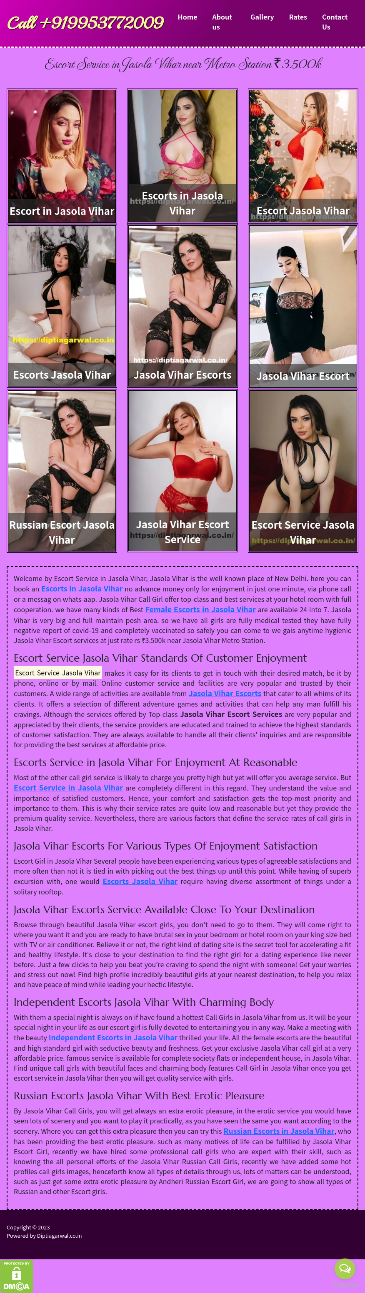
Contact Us (335, 22)
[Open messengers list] (345, 1269)
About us (222, 22)
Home (188, 17)
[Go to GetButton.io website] (345, 1284)
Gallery (262, 17)
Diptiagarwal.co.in (59, 1235)
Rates (298, 17)
